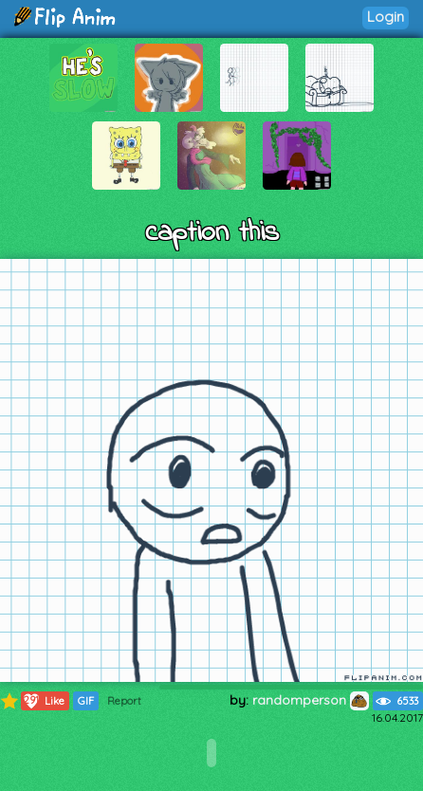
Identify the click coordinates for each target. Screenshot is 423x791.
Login (385, 17)
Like (43, 700)
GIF (86, 701)
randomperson (310, 699)
